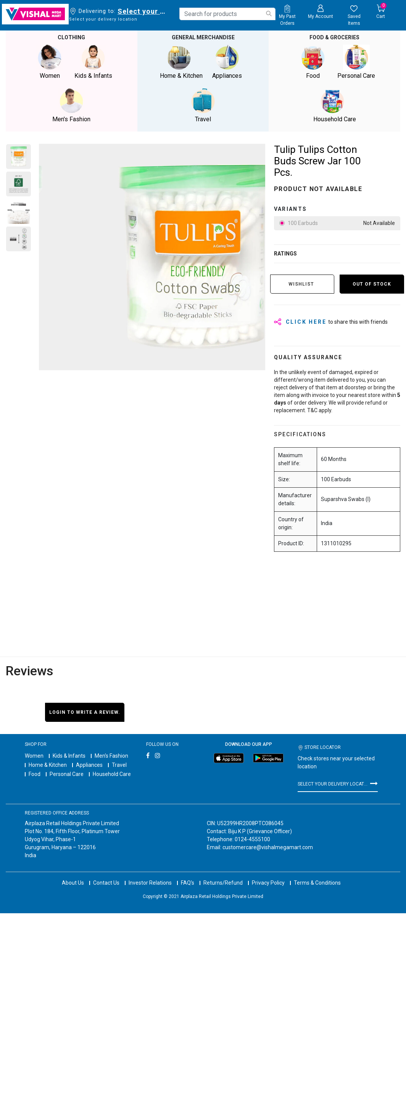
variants (290, 209)
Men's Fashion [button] (71, 105)
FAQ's (187, 883)
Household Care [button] (334, 105)
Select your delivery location (143, 11)
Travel (119, 765)
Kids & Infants (69, 756)
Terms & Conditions (317, 883)
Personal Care (67, 774)
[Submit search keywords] (269, 13)
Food (34, 774)
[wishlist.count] (354, 16)
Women (34, 756)
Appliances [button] (227, 62)
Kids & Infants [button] (93, 62)
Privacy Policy (268, 883)
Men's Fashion (111, 756)
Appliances (89, 765)
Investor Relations (150, 883)
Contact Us (106, 883)
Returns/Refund (223, 883)
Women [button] (50, 62)
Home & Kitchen (48, 765)
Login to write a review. (84, 712)
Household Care (112, 774)
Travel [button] (203, 105)
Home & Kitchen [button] (181, 62)
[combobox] (227, 14)
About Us (73, 883)
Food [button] (313, 62)
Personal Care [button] (356, 62)
